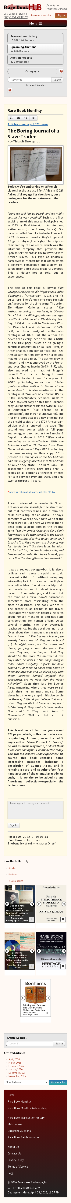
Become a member (41, 15)
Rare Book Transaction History (26, 1117)
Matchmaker (15, 1124)
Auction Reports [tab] (21, 59)
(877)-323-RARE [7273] (16, 17)
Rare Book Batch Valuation (24, 1137)
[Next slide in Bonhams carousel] (48, 998)
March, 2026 (15, 1062)
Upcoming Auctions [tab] (23, 49)
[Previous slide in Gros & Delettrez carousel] (39, 904)
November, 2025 (17, 1076)
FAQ (10, 1173)
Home (11, 1095)
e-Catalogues (16, 881)
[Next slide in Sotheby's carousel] (32, 951)
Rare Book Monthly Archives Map (28, 1108)
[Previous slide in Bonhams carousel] (23, 998)
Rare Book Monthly (19, 1101)
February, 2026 (16, 1066)
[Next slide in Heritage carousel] (63, 951)
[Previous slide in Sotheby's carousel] (7, 951)
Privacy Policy (16, 1160)
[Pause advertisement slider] (31, 919)
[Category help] (61, 71)
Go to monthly (58, 1082)
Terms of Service (18, 1166)
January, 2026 (16, 1069)
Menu (35, 23)
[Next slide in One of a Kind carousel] (32, 904)
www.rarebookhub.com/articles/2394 (32, 492)
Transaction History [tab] (23, 38)
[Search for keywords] (35, 79)
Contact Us (14, 1153)
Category (32, 71)
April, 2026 (14, 1059)
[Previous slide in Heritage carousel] (39, 951)
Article (11, 1038)
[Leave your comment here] (35, 810)
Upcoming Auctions (19, 1131)
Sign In (61, 15)
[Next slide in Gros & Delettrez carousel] (63, 904)
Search (57, 80)
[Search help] (10, 90)
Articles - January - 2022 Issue (28, 124)
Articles (12, 868)
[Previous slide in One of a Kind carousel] (7, 904)
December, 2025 (17, 1072)
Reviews (13, 874)
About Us (13, 1147)
